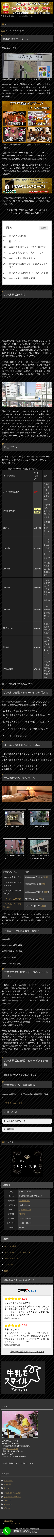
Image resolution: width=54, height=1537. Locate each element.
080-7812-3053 (24, 1201)
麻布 (15, 1103)
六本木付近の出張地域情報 (22, 278)
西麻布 (8, 1103)
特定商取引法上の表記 (12, 1493)
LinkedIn (7, 1501)
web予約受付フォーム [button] (14, 1121)
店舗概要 (7, 1484)
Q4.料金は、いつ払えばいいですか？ (21, 769)
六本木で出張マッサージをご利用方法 (27, 247)
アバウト (7, 1488)
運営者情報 (8, 1481)
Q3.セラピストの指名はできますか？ (21, 766)
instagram (8, 1504)
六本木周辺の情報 (17, 236)
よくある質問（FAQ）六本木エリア (26, 252)
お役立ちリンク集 (11, 1258)
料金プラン (14, 241)
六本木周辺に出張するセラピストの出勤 (28, 273)
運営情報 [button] (9, 1129)
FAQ (6, 1271)
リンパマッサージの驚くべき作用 (17, 1252)
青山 (20, 1103)
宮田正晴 (22, 1214)
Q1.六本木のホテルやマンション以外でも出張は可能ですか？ (27, 755)
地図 (46, 877)
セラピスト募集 (10, 1246)
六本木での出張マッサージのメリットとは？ (28, 265)
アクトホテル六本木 (12, 899)
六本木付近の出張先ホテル (22, 258)
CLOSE (44, 228)
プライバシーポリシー (12, 1497)
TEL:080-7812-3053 (12, 1523)
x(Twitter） (8, 1508)
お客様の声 (8, 1265)
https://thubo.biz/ (25, 1210)
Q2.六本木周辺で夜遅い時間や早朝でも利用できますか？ (27, 761)
